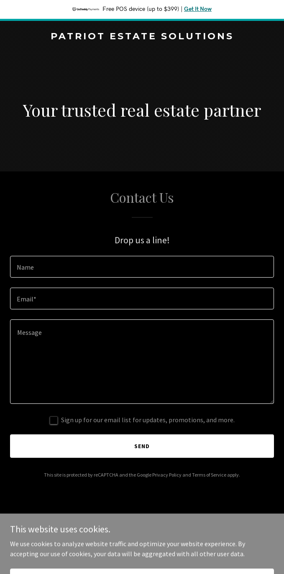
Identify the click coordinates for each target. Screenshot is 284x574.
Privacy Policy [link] (167, 475)
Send (142, 446)
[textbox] (142, 267)
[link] (142, 37)
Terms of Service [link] (209, 475)
